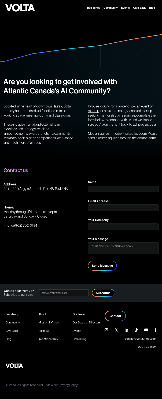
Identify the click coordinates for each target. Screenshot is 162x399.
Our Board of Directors (87, 322)
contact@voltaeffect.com (140, 338)
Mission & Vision (48, 322)
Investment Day (48, 339)
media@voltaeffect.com (129, 133)
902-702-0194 (147, 346)
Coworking (79, 339)
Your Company (98, 220)
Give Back (139, 7)
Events (125, 7)
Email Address (98, 201)
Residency (93, 7)
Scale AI (44, 331)
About (42, 314)
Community (111, 7)
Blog (152, 7)
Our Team (79, 314)
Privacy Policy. (68, 385)
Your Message (98, 239)
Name (92, 182)
